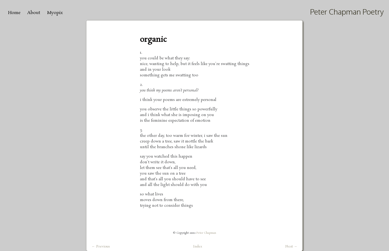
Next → (291, 246)
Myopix (55, 13)
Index (197, 246)
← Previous (101, 246)
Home (14, 13)
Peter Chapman (206, 233)
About (33, 13)
